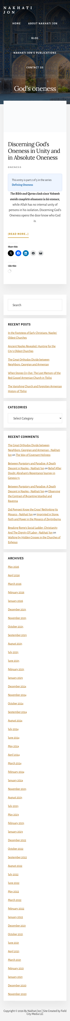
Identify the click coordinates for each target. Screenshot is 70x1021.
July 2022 (13, 874)
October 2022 (15, 848)
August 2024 (15, 720)
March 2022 (14, 900)
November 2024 (17, 694)
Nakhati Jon (19, 9)
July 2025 (13, 652)
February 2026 (16, 592)
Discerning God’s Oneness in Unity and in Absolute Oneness (34, 151)
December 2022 (17, 840)
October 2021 (15, 934)
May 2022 (13, 891)
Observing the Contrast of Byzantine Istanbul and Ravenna (34, 496)
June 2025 (13, 660)
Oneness (15, 167)
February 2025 (16, 669)
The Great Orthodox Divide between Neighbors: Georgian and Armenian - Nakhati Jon (34, 450)
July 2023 (13, 806)
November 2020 (17, 994)
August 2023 (15, 797)
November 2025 (17, 618)
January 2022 (15, 917)
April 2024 (14, 754)
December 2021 (17, 925)
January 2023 (15, 831)
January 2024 (15, 780)
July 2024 (13, 729)
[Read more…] (18, 235)
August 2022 (15, 865)
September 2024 (17, 712)
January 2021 (15, 976)
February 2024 (16, 771)
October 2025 (15, 626)
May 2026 (13, 566)
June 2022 (13, 882)
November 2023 (17, 788)
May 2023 (13, 814)
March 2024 (14, 763)
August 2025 (15, 643)
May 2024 (13, 746)
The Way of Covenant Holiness (33, 454)
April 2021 (13, 951)
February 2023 (16, 823)
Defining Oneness (22, 184)
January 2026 (15, 600)
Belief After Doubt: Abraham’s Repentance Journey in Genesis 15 (34, 473)
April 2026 (14, 575)
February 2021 (16, 968)
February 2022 (16, 908)
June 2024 (13, 737)
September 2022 (17, 857)
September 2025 (17, 635)
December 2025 (17, 609)
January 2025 (15, 677)
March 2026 (14, 583)
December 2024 (17, 686)
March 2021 (14, 959)
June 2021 (13, 942)
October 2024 (15, 703)
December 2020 (17, 985)
